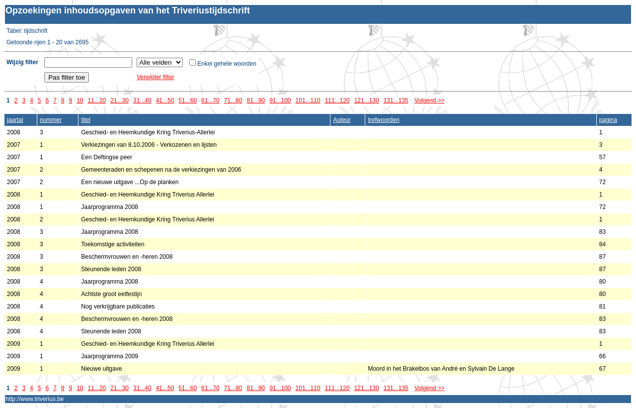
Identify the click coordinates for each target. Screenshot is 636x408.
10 (80, 100)
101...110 (308, 100)
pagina (608, 119)
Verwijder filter (155, 77)
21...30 (119, 100)
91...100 (280, 100)
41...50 (165, 100)
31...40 (142, 100)
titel (85, 119)
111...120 (337, 100)
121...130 (366, 100)
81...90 (255, 100)
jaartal (15, 119)
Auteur (341, 119)
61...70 (210, 100)
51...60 (187, 100)
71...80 (233, 100)
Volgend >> (429, 100)
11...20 (97, 100)
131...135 (396, 100)
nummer (51, 119)
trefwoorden (383, 119)
